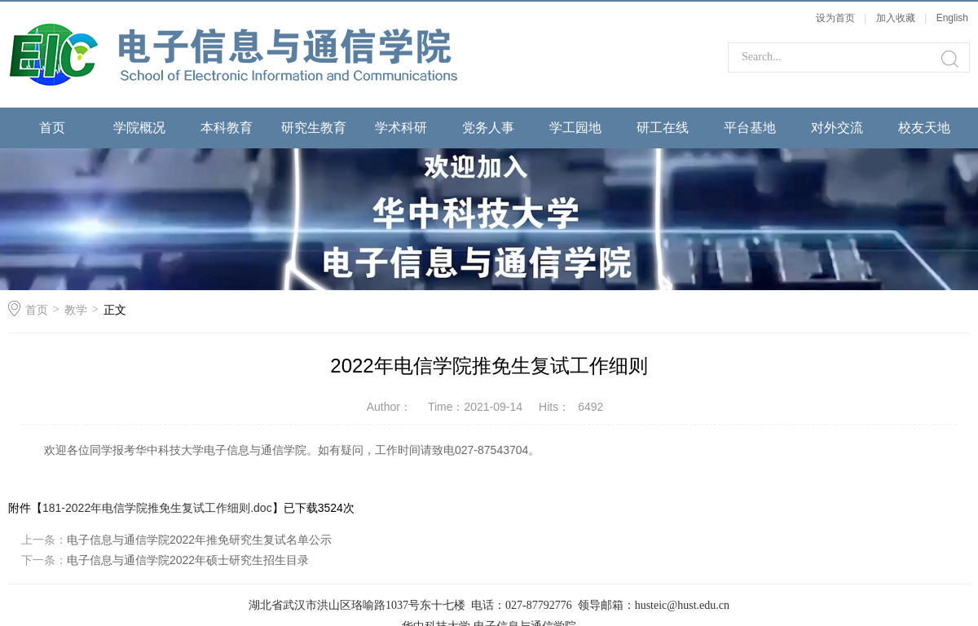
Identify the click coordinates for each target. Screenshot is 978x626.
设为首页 (835, 18)
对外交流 (837, 127)
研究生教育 (313, 127)
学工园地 (575, 127)
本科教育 (226, 127)
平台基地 (750, 127)
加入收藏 (895, 18)
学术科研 (401, 127)
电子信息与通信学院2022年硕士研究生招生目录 (188, 559)
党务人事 (488, 127)
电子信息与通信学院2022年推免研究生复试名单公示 (199, 539)
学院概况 (139, 127)
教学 (75, 309)
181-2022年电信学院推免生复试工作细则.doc (157, 507)
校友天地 (924, 127)
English (952, 18)
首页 (52, 127)
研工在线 (663, 127)
